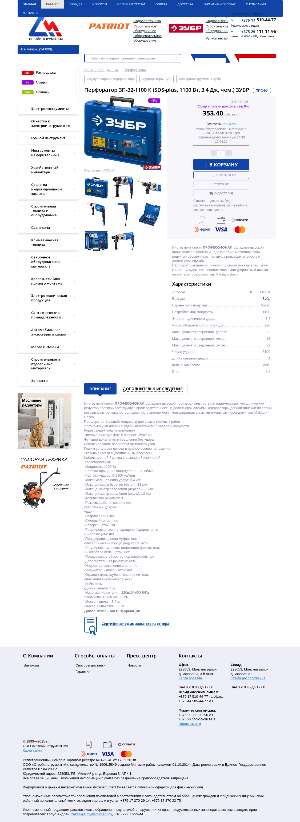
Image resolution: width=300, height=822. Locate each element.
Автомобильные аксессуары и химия (46, 332)
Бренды (76, 4)
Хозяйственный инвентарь (46, 170)
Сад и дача (46, 227)
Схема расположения (248, 678)
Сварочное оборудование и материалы (46, 262)
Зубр (266, 299)
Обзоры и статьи (131, 4)
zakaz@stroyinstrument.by (91, 814)
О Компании (256, 4)
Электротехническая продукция (46, 298)
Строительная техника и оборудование (46, 211)
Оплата (161, 4)
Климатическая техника (46, 242)
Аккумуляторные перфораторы (110, 79)
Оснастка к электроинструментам (46, 123)
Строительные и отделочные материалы (46, 364)
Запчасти (46, 380)
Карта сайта (32, 750)
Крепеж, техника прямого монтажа (46, 281)
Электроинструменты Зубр (199, 79)
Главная (29, 4)
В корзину (221, 164)
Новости (100, 4)
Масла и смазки (46, 347)
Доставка (185, 4)
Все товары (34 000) (36, 49)
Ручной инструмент (221, 38)
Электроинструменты (46, 108)
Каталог (52, 4)
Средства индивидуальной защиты (46, 189)
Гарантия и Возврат (219, 4)
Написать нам (190, 724)
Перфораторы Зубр (156, 79)
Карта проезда (190, 678)
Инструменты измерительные (46, 153)
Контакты (30, 12)
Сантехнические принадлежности (46, 315)
